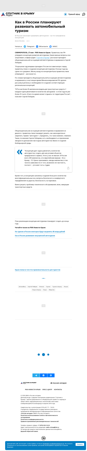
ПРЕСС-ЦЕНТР (47, 390)
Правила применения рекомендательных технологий (40, 421)
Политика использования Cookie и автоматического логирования (39, 416)
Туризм (48, 286)
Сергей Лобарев (32, 286)
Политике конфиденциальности (53, 444)
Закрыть (80, 444)
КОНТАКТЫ (58, 390)
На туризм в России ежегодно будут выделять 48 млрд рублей (40, 232)
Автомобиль (22, 286)
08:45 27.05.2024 (20, 41)
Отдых (45, 289)
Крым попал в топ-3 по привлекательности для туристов (37, 270)
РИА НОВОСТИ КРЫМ (32, 390)
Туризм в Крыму (57, 286)
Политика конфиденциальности (32, 419)
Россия (66, 286)
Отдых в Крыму (36, 289)
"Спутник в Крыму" (43, 58)
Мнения (41, 286)
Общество (52, 289)
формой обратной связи (29, 431)
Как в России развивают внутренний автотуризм (35, 236)
